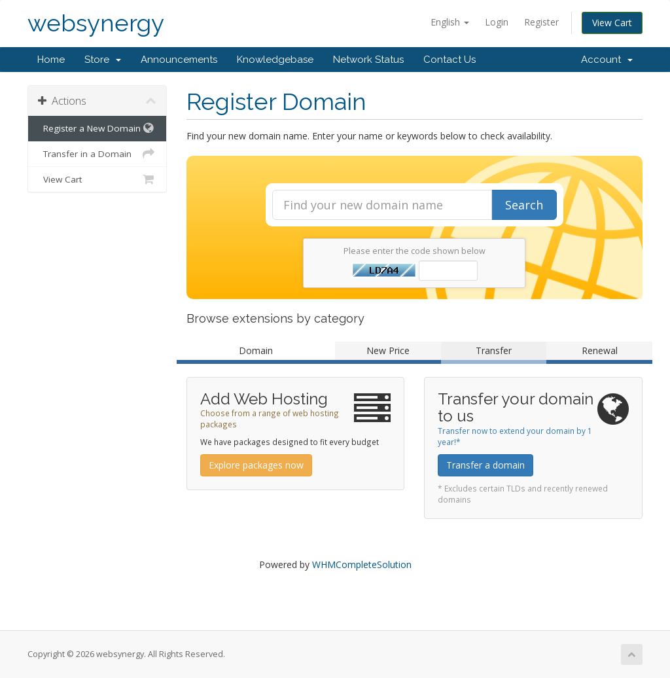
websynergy (95, 23)
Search (524, 205)
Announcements (179, 59)
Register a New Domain (97, 128)
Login (496, 22)
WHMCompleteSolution (362, 564)
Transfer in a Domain (97, 154)
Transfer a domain (485, 465)
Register (541, 22)
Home (51, 59)
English (450, 22)
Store (102, 59)
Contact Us (449, 59)
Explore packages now (256, 465)
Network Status (368, 59)
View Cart (612, 22)
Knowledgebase (275, 59)
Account (607, 59)
